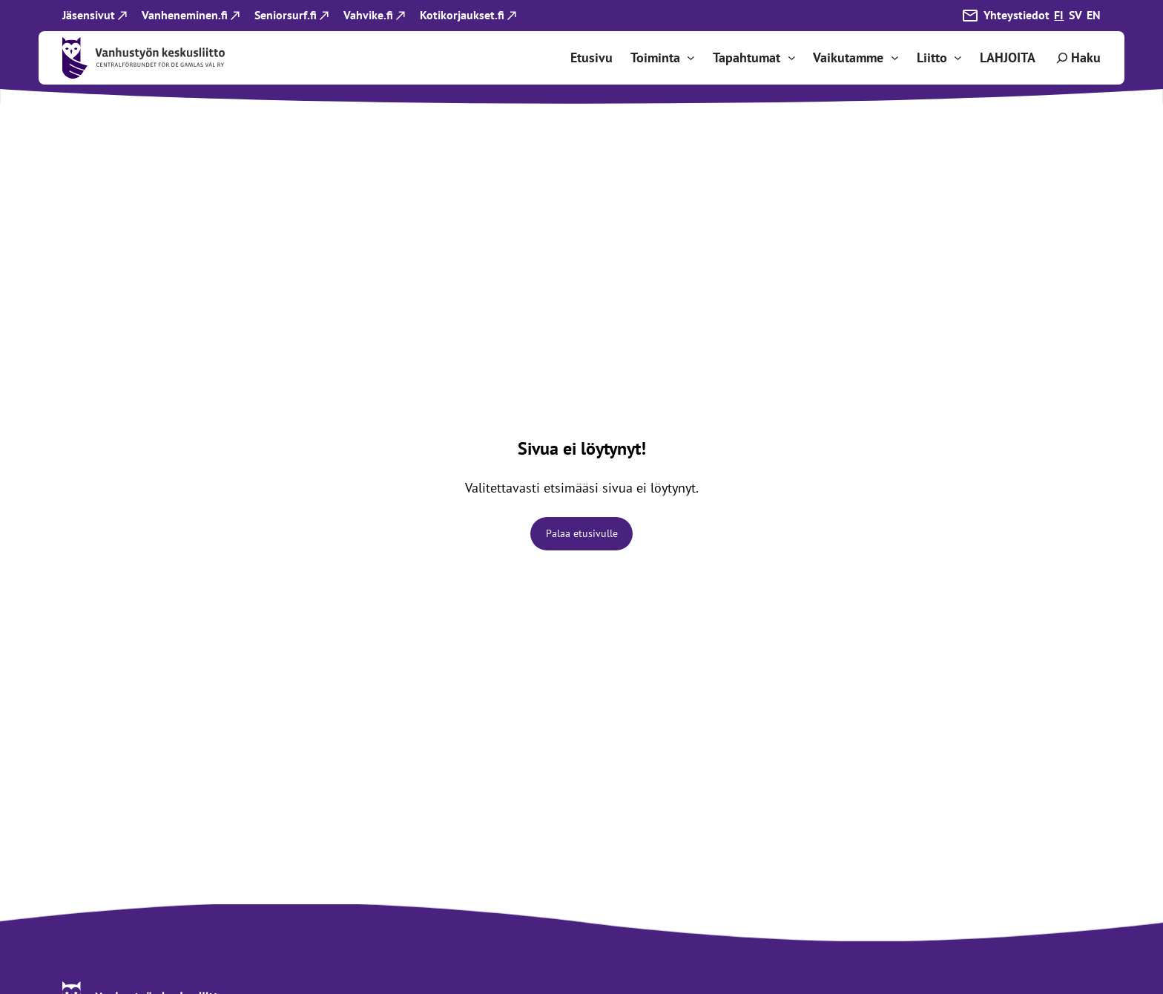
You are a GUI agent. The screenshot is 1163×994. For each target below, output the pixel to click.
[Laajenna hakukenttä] (1077, 58)
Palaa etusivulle (582, 533)
